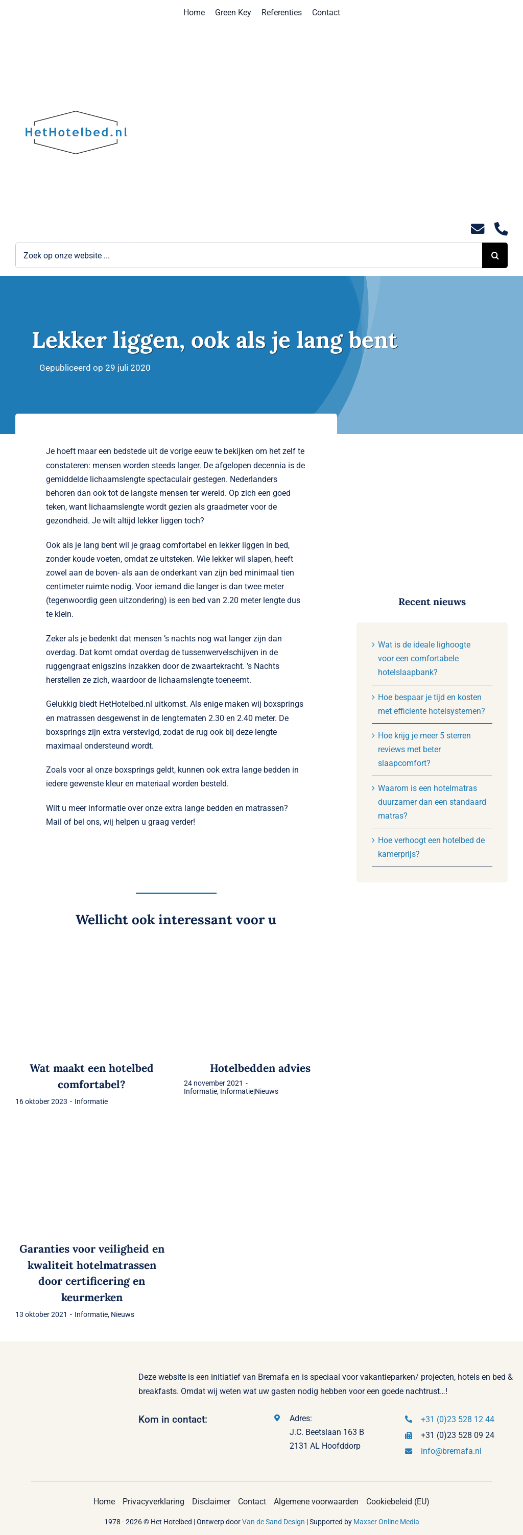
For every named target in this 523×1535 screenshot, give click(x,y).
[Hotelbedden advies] (260, 952)
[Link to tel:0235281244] (501, 229)
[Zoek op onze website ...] (248, 255)
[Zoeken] (495, 255)
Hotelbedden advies (260, 1068)
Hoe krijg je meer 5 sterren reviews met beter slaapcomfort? (424, 749)
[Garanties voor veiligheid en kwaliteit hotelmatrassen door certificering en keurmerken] (92, 1133)
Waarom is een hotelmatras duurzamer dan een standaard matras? (432, 802)
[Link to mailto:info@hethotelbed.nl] (477, 229)
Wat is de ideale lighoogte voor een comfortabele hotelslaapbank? (424, 658)
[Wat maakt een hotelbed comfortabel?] (92, 952)
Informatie (91, 1101)
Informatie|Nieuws (249, 1091)
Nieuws (122, 1314)
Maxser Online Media (386, 1522)
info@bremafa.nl (451, 1451)
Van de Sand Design (273, 1522)
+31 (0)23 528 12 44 (457, 1419)
